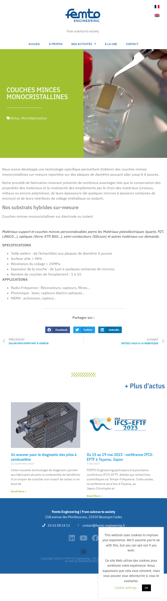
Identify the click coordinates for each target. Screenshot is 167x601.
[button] (57, 330)
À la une (111, 44)
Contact (132, 44)
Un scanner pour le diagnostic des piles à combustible (44, 457)
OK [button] (146, 588)
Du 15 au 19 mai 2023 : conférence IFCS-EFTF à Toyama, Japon (120, 457)
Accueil (34, 44)
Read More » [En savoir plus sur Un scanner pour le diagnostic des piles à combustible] (18, 491)
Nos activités (83, 44)
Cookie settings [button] (126, 588)
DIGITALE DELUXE (90, 561)
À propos (56, 44)
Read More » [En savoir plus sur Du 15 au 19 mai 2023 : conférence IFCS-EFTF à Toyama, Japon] (94, 495)
